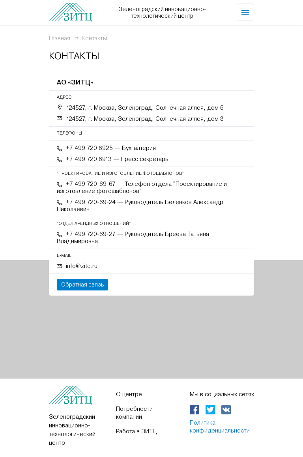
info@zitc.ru (81, 266)
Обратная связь (82, 284)
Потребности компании (134, 412)
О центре (129, 394)
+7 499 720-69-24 (91, 202)
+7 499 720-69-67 (91, 183)
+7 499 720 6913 (89, 159)
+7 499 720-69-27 (91, 234)
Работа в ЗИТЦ (136, 431)
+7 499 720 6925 (89, 148)
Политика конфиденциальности (220, 426)
